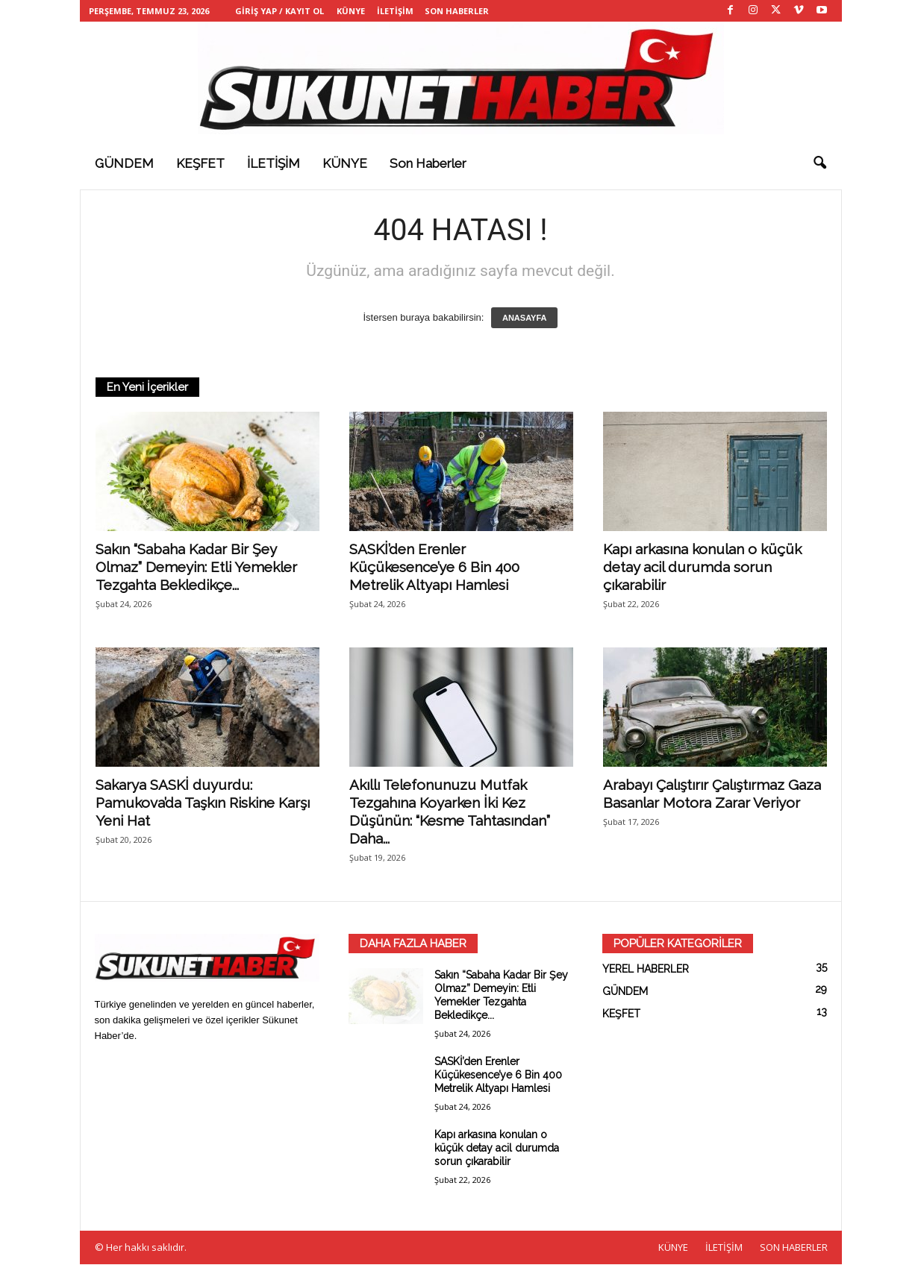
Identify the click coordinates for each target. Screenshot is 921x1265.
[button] (819, 163)
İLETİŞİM (395, 10)
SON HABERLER (457, 10)
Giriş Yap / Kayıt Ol (279, 10)
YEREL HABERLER (645, 970)
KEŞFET (200, 163)
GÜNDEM (124, 163)
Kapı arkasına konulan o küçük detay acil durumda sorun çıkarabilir (702, 568)
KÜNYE (351, 10)
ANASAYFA (524, 318)
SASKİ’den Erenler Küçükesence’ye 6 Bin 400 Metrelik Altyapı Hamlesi (434, 568)
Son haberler (428, 163)
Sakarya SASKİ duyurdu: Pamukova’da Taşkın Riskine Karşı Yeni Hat (203, 803)
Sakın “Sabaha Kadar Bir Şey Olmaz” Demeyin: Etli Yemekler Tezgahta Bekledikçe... (196, 568)
